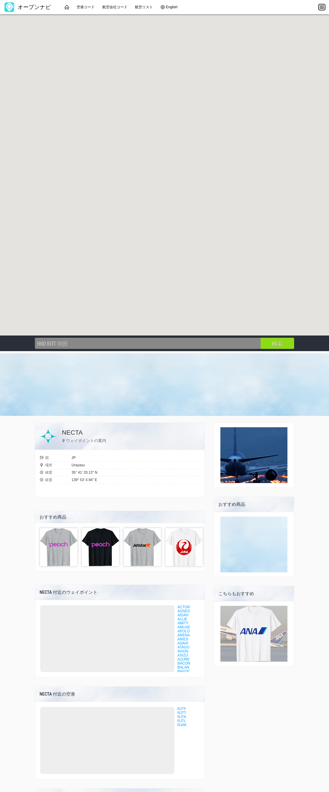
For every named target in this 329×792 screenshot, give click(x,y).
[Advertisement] (164, 384)
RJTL (181, 721)
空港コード (86, 7)
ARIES (182, 639)
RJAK (182, 725)
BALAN (183, 667)
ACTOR (183, 607)
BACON (183, 663)
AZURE (183, 659)
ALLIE (182, 619)
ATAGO (183, 647)
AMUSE (183, 627)
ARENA (183, 635)
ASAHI (182, 643)
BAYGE (183, 671)
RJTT (181, 713)
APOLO (183, 631)
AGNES (183, 611)
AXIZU (182, 655)
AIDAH (182, 615)
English (171, 7)
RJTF (181, 709)
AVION (182, 651)
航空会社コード (114, 7)
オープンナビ (27, 7)
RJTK (181, 717)
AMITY (182, 623)
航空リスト (144, 7)
